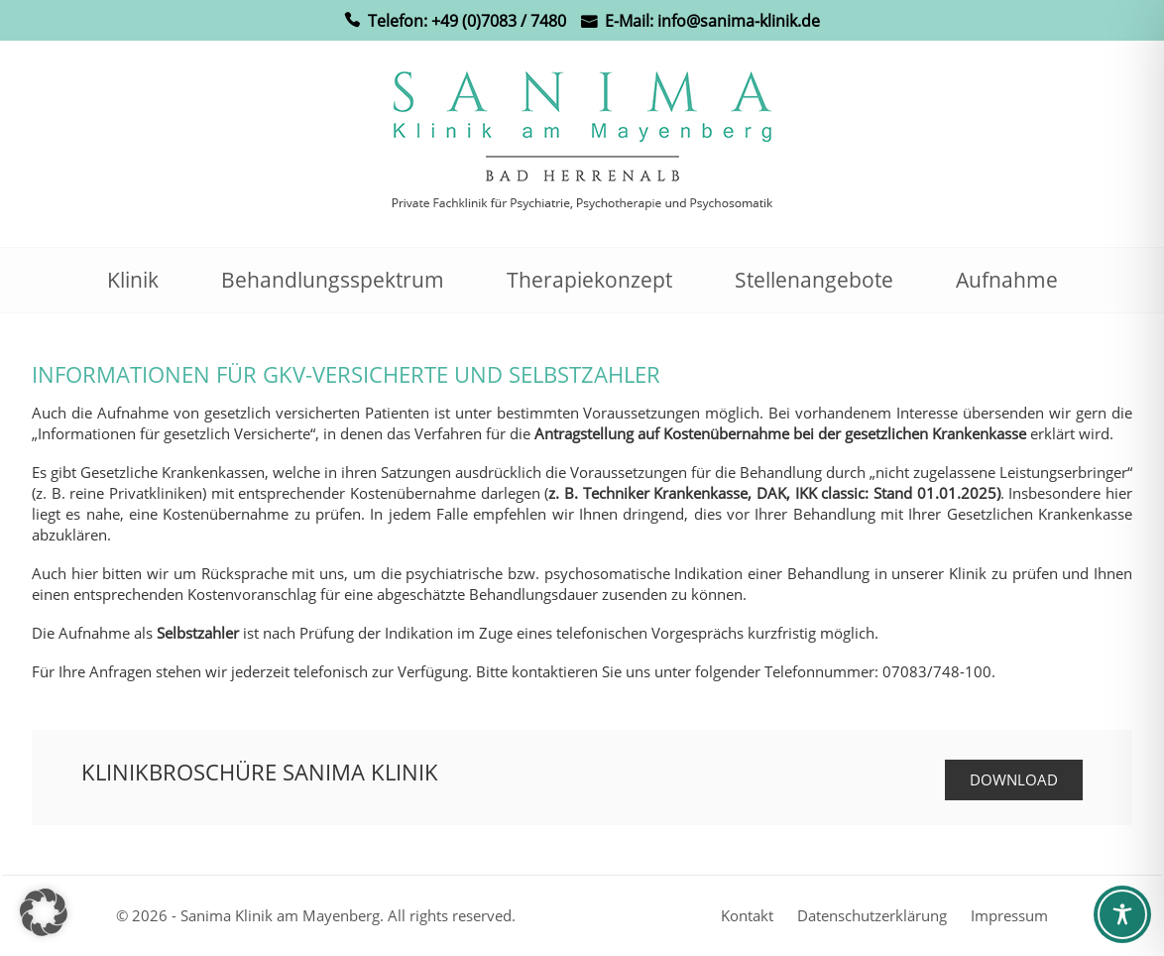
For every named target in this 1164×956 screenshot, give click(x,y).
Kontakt (747, 915)
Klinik (133, 280)
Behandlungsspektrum (332, 280)
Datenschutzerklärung (872, 915)
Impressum (1009, 915)
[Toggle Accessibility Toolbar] (1122, 914)
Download (1014, 779)
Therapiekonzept (589, 280)
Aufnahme (1007, 280)
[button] (43, 912)
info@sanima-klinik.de (738, 21)
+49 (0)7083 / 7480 (498, 21)
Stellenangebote (814, 280)
